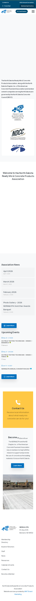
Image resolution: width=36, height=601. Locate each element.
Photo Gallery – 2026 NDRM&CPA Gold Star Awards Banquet (16, 306)
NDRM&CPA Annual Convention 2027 (15, 369)
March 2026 (8, 281)
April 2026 (8, 271)
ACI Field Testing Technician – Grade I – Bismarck (16, 342)
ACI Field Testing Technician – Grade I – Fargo (16, 356)
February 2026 (9, 292)
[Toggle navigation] (33, 11)
